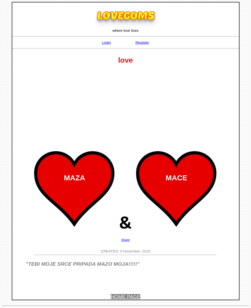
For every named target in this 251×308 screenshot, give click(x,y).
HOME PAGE (125, 296)
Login (106, 42)
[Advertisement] (125, 106)
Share (125, 240)
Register (142, 42)
